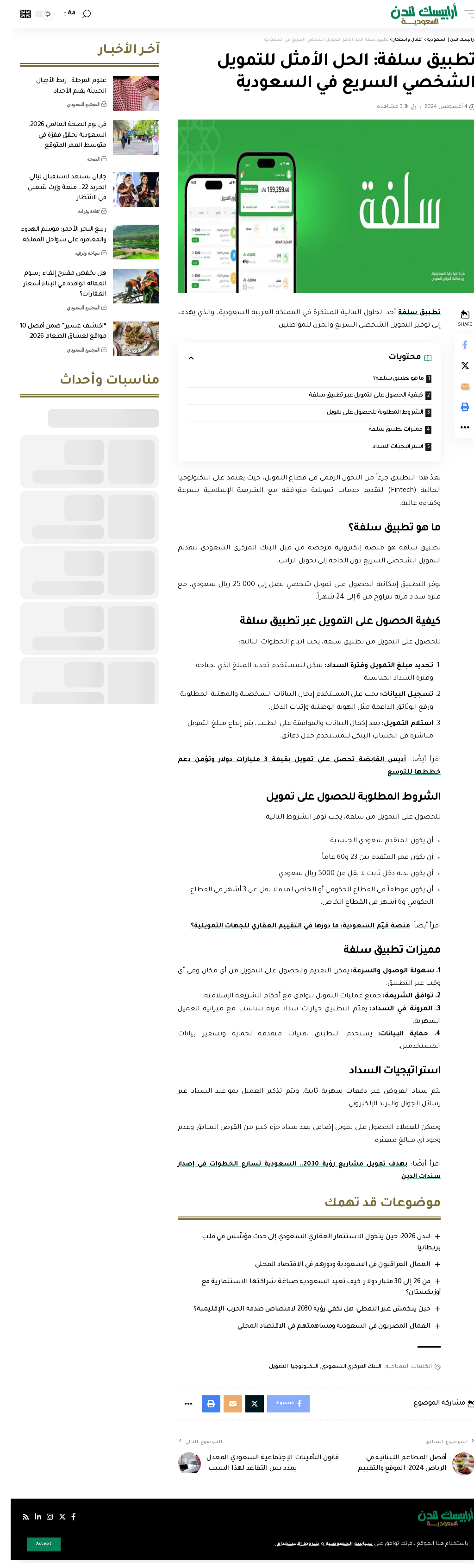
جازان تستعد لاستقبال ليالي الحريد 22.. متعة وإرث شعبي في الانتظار (56, 188)
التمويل (265, 1369)
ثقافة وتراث (78, 211)
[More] (454, 434)
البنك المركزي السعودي (339, 1369)
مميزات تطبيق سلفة (381, 431)
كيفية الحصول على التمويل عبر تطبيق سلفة (350, 396)
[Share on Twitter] (454, 368)
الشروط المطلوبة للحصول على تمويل (359, 413)
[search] (75, 14)
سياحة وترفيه (76, 253)
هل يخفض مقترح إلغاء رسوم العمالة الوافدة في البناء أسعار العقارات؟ (54, 284)
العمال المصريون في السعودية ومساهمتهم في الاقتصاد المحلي (321, 1328)
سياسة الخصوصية (335, 1544)
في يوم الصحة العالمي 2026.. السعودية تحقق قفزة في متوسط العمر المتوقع (56, 135)
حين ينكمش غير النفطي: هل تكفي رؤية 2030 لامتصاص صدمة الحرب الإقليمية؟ (299, 1311)
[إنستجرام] (39, 1520)
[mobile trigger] (457, 14)
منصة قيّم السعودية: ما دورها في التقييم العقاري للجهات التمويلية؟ (286, 928)
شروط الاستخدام (279, 1544)
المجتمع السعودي (72, 104)
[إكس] (52, 1520)
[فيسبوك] (64, 1520)
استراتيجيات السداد (383, 448)
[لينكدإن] (27, 1520)
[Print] (454, 412)
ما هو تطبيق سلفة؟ (384, 379)
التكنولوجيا (292, 1369)
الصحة (82, 159)
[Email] (454, 390)
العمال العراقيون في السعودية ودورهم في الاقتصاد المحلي (330, 1267)
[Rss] (15, 1520)
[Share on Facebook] (454, 345)
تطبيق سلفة (406, 313)
